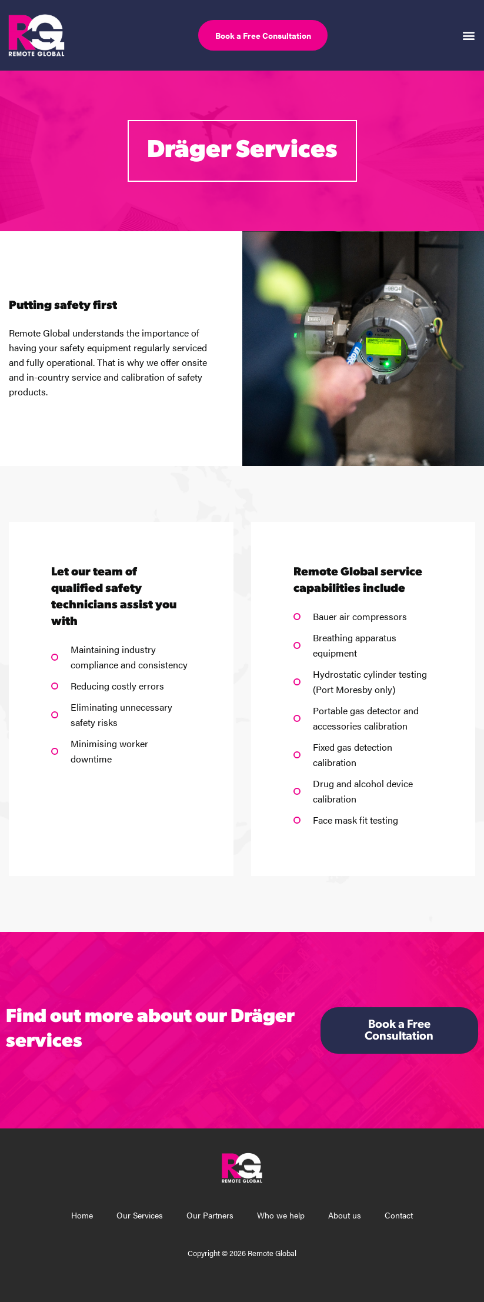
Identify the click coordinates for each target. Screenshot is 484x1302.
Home (82, 1215)
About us (344, 1215)
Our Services (139, 1215)
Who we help (281, 1215)
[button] (468, 35)
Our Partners (209, 1215)
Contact (399, 1215)
